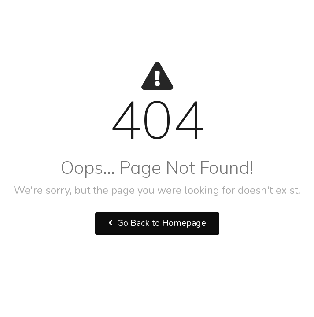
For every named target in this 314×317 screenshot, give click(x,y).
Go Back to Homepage (157, 223)
